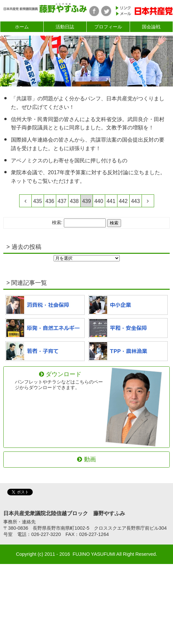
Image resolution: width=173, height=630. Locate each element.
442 (123, 201)
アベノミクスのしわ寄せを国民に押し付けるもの (69, 160)
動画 (86, 459)
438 (74, 201)
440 (98, 201)
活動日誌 (65, 26)
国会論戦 (151, 26)
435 (37, 201)
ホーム (22, 26)
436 (49, 201)
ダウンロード (60, 380)
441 (111, 201)
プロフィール (108, 26)
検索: (57, 222)
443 (135, 201)
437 (62, 201)
